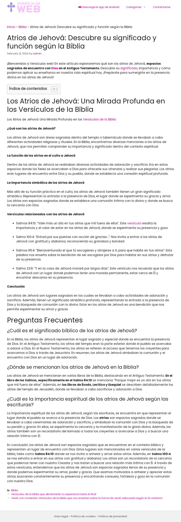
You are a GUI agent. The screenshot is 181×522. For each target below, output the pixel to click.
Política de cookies (83, 516)
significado (129, 68)
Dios (54, 68)
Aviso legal (61, 516)
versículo (134, 223)
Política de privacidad (112, 516)
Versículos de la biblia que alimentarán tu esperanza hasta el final (53, 494)
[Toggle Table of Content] (53, 89)
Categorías (137, 7)
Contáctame (161, 7)
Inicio (11, 27)
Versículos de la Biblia (99, 119)
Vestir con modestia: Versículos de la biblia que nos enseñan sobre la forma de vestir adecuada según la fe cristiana (86, 498)
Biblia (23, 27)
